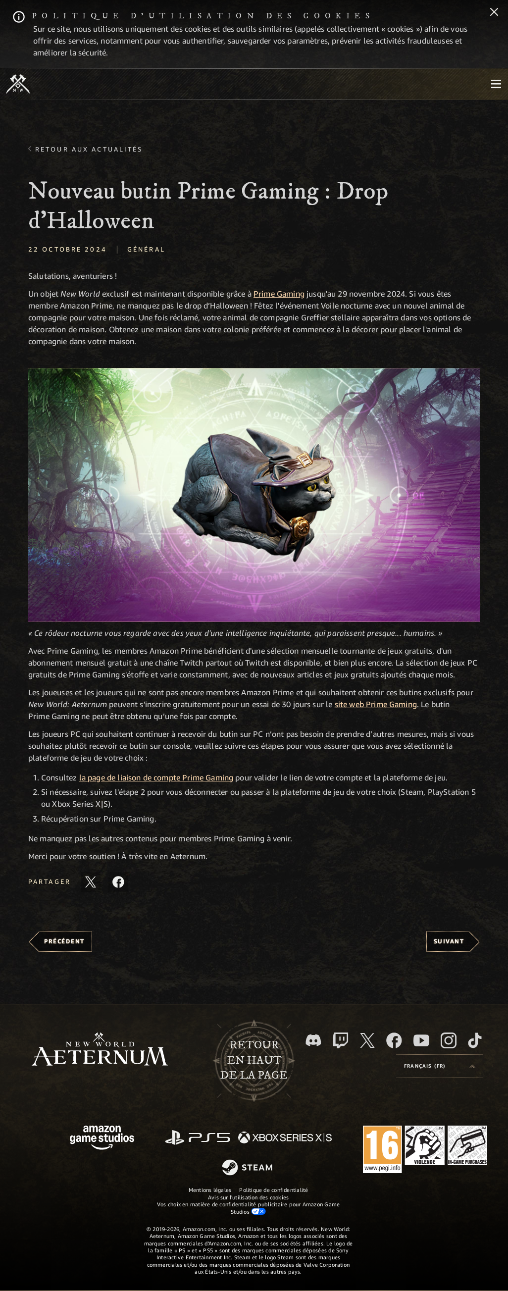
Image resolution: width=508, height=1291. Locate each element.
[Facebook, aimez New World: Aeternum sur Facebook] (394, 1040)
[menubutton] (496, 84)
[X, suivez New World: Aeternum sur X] (367, 1040)
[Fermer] (494, 13)
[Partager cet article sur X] (91, 882)
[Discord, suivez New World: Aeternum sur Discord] (313, 1040)
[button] (254, 495)
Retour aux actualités (89, 149)
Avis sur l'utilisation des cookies (248, 1197)
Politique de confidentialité (273, 1190)
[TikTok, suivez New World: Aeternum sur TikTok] (475, 1040)
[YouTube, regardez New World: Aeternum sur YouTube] (421, 1040)
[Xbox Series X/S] (285, 1138)
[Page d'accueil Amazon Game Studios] (102, 1139)
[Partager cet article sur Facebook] (118, 882)
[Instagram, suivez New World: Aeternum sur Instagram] (449, 1040)
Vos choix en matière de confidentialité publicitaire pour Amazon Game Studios (248, 1208)
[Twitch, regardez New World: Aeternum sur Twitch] (341, 1040)
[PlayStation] (197, 1138)
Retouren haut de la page (254, 1060)
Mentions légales (210, 1190)
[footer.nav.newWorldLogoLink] (100, 1050)
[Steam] (248, 1168)
